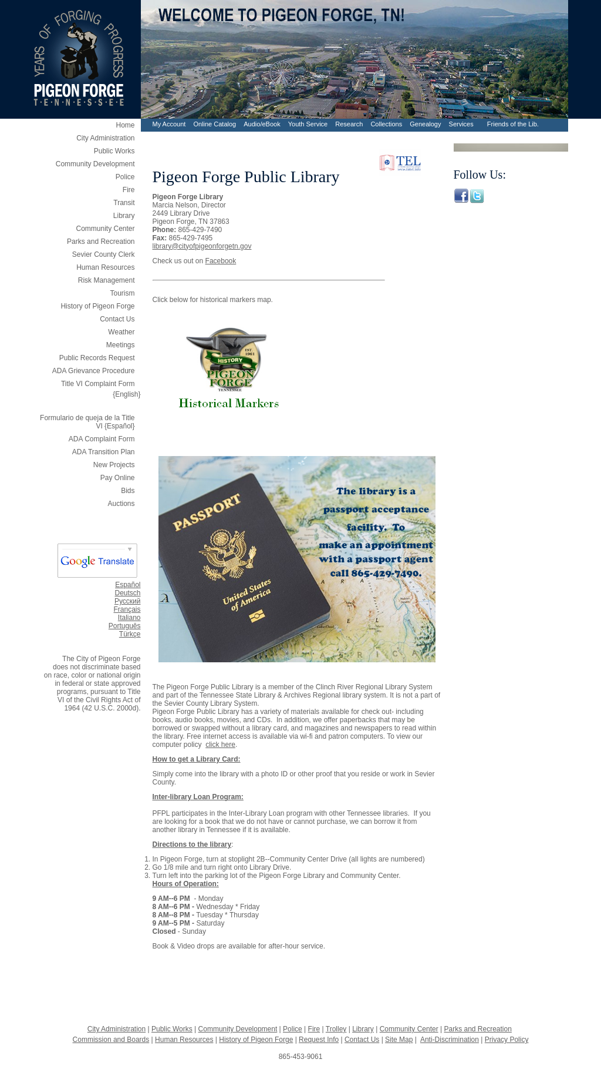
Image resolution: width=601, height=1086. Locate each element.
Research (349, 124)
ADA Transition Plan (103, 452)
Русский (127, 601)
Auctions (120, 504)
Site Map (399, 1039)
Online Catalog (214, 124)
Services (461, 124)
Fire (129, 190)
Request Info (319, 1039)
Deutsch (127, 593)
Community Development (95, 164)
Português (125, 626)
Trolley (336, 1029)
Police (125, 177)
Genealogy (425, 124)
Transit (123, 203)
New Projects (114, 465)
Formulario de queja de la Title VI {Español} (87, 419)
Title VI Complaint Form (98, 384)
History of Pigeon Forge (97, 306)
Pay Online (117, 478)
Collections (386, 124)
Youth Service (307, 124)
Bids (127, 491)
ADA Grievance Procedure (93, 371)
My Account (169, 124)
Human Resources (105, 267)
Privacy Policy (507, 1039)
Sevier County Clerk (103, 254)
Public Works (114, 151)
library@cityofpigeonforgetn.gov (202, 246)
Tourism (122, 293)
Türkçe (130, 634)
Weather (121, 332)
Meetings (120, 345)
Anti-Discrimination (449, 1039)
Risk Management (106, 280)
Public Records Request (97, 358)
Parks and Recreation (100, 241)
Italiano (129, 618)
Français (126, 609)
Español (127, 585)
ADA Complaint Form (102, 439)
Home (125, 125)
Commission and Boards (111, 1039)
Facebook (221, 261)
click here (220, 744)
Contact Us (117, 319)
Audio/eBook (262, 124)
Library (124, 216)
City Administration (105, 138)
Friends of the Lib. (513, 124)
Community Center (105, 228)
